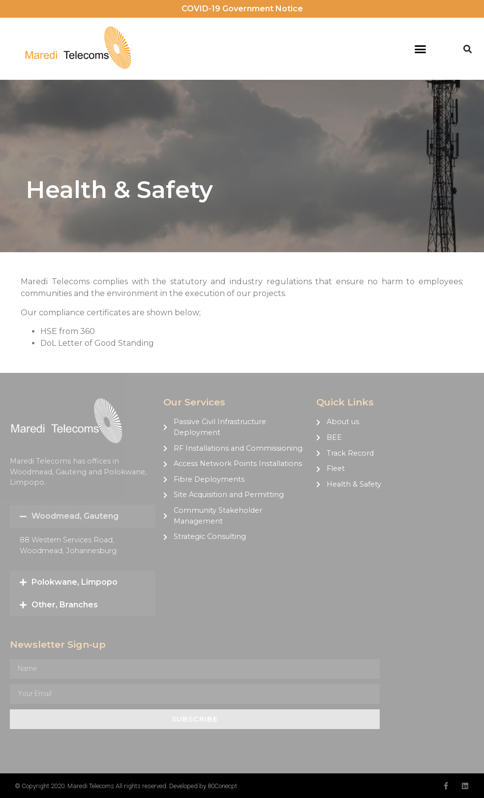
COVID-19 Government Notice (242, 8)
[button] (420, 48)
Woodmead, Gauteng (75, 516)
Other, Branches (64, 604)
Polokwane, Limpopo (74, 582)
